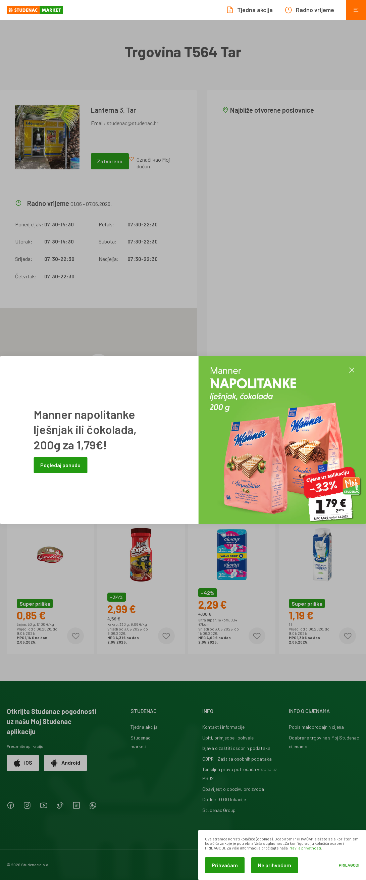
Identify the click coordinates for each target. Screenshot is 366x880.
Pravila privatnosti (305, 847)
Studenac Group (219, 810)
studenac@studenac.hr (132, 123)
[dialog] (282, 855)
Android (65, 763)
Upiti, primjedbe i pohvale (228, 737)
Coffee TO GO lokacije (224, 799)
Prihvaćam (225, 865)
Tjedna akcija (144, 727)
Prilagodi (349, 865)
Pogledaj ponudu (60, 465)
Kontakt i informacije (223, 727)
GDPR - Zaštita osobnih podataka (237, 759)
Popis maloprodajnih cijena (316, 727)
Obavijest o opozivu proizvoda (233, 789)
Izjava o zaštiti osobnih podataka (236, 748)
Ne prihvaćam (274, 865)
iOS (22, 763)
